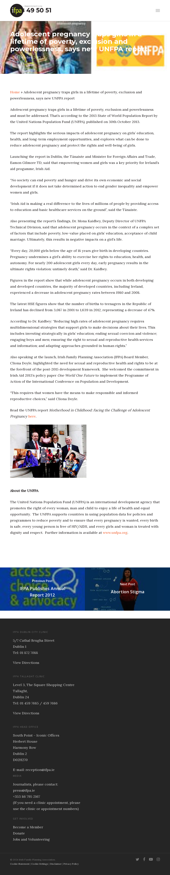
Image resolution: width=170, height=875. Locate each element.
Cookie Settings (39, 863)
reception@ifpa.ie (40, 770)
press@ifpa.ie (24, 790)
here (32, 416)
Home (15, 92)
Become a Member (28, 827)
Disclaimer (56, 863)
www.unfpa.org (115, 532)
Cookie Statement (19, 863)
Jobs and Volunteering (31, 839)
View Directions (26, 662)
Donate (19, 833)
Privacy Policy (71, 863)
